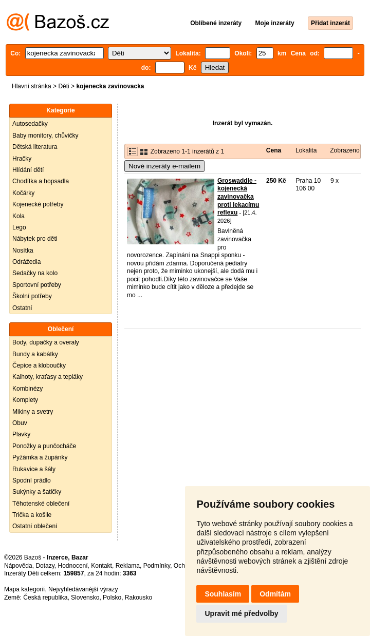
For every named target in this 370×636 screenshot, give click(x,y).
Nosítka (22, 250)
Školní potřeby (32, 296)
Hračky (21, 158)
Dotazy (44, 565)
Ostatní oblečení (34, 526)
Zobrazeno (344, 150)
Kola (18, 216)
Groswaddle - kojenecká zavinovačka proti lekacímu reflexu (238, 196)
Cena (273, 150)
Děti (63, 86)
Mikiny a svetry (32, 411)
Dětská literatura (34, 146)
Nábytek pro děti (34, 238)
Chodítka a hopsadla (40, 181)
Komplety (25, 399)
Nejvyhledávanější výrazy (83, 589)
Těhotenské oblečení (40, 503)
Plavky (21, 434)
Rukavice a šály (33, 469)
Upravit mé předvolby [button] (241, 613)
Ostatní (22, 308)
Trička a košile (31, 514)
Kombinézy (27, 388)
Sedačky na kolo (35, 273)
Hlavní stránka (31, 86)
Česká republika (45, 597)
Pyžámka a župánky (39, 457)
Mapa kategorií (24, 589)
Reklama (128, 565)
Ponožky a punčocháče (44, 446)
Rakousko (138, 597)
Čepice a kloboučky (39, 365)
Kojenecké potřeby (37, 204)
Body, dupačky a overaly (45, 342)
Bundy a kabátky (35, 354)
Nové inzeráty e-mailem (164, 166)
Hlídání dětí (28, 170)
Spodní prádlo (31, 480)
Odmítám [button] (275, 594)
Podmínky (156, 565)
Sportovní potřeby (36, 284)
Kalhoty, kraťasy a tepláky (47, 376)
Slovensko (85, 597)
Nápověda (18, 565)
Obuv (19, 423)
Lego (19, 227)
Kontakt (101, 565)
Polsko (112, 597)
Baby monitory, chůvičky (45, 135)
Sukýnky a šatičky (36, 491)
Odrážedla (26, 261)
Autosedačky (30, 123)
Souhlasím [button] (223, 594)
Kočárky (23, 193)
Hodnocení (73, 565)
